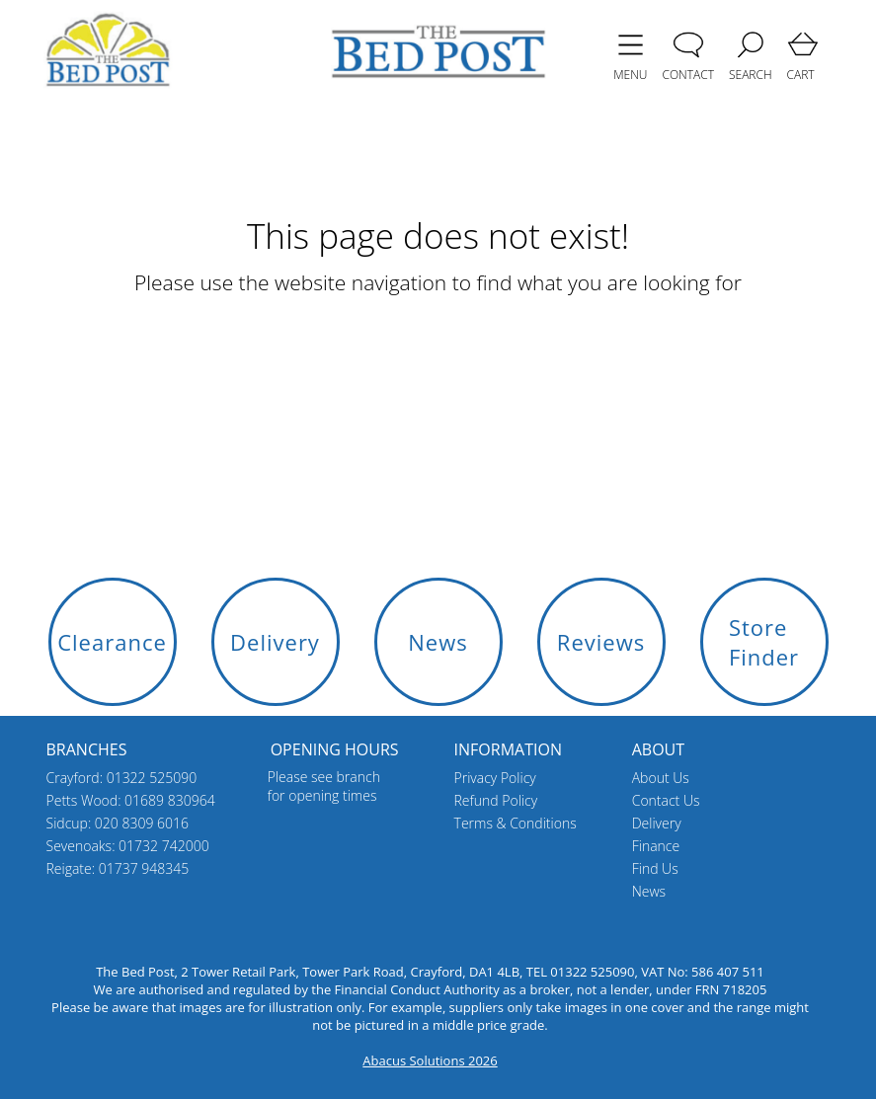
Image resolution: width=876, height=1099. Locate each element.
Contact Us (666, 800)
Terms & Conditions (515, 823)
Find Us (655, 868)
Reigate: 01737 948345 (118, 868)
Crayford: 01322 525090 (122, 777)
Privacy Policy (495, 777)
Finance (656, 845)
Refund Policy (496, 800)
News (649, 891)
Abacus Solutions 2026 (429, 1060)
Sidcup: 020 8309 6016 (118, 823)
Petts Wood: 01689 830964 (130, 800)
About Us (660, 777)
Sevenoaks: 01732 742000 (127, 845)
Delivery (656, 823)
